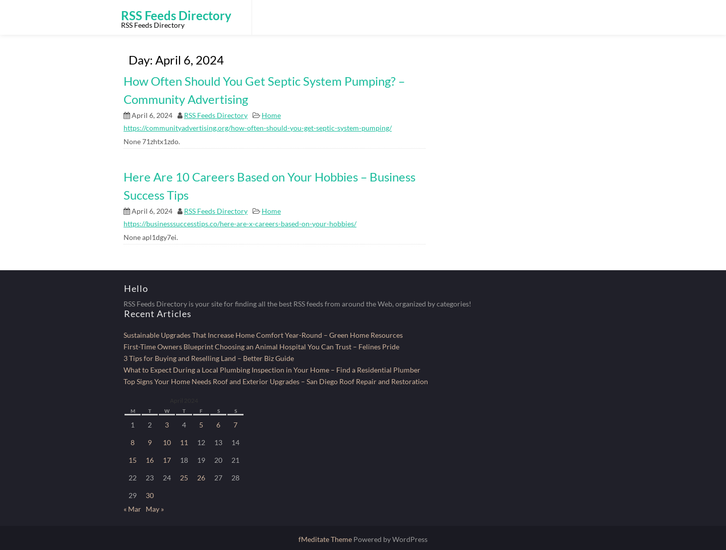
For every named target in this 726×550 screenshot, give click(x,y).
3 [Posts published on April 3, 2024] (167, 424)
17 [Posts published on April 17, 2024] (167, 460)
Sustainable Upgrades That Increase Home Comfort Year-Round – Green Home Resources (263, 335)
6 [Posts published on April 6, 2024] (218, 424)
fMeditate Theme (325, 539)
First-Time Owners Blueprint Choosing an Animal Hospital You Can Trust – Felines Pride (261, 346)
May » (155, 509)
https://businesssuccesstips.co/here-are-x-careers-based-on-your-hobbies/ (240, 223)
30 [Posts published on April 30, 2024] (150, 495)
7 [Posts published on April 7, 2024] (235, 424)
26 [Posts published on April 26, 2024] (201, 477)
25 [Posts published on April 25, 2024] (184, 477)
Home (271, 115)
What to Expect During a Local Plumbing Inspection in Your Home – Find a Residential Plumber (272, 369)
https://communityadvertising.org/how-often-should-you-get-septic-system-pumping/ (258, 128)
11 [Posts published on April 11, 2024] (184, 442)
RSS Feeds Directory (216, 115)
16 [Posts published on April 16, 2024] (150, 460)
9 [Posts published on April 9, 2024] (150, 442)
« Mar (132, 509)
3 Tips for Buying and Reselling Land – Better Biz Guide (209, 358)
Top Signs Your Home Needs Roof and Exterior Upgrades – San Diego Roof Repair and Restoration (276, 381)
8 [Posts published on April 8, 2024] (133, 442)
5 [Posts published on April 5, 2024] (201, 424)
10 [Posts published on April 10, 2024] (167, 442)
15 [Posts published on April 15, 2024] (133, 460)
